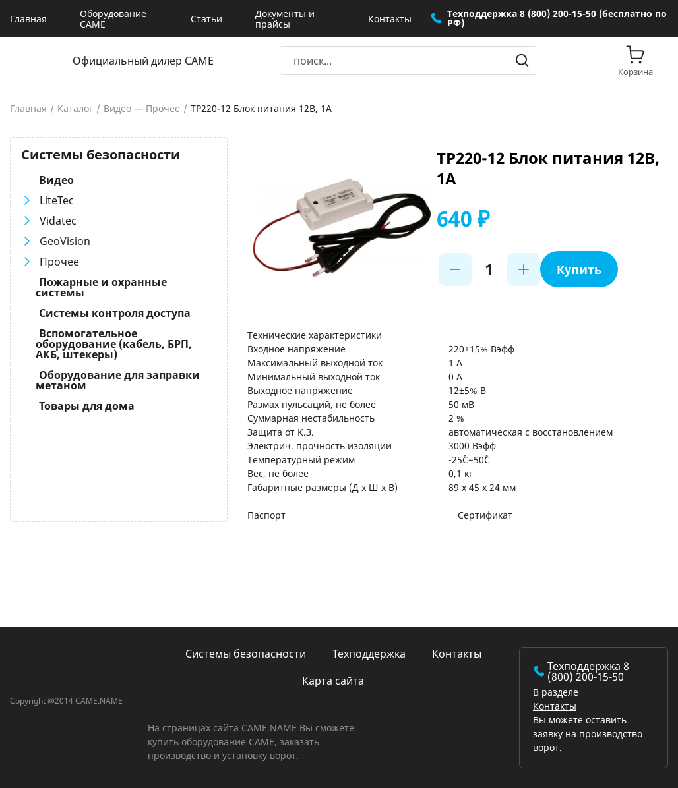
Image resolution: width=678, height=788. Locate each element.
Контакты (390, 19)
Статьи (206, 19)
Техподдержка (369, 653)
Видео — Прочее (142, 108)
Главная (28, 19)
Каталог (75, 108)
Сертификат (485, 515)
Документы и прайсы (285, 18)
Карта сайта (333, 680)
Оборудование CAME (113, 18)
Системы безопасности (245, 653)
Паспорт (266, 515)
